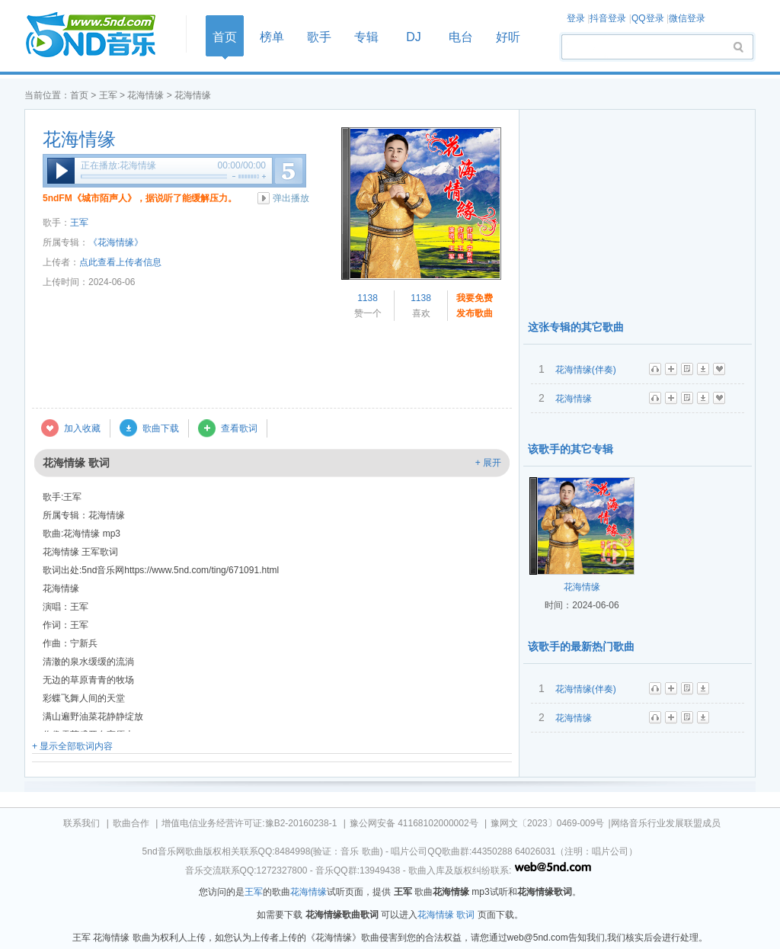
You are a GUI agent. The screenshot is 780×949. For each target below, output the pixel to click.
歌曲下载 (160, 428)
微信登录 (687, 18)
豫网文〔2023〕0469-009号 (547, 823)
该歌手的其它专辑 (570, 449)
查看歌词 (239, 428)
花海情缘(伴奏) (585, 369)
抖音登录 (608, 18)
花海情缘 (145, 95)
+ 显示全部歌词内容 (72, 746)
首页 (100, 35)
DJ (413, 36)
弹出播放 (291, 198)
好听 (508, 36)
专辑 (366, 36)
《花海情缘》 (115, 242)
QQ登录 (647, 18)
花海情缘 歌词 (446, 914)
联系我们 (81, 823)
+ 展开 (488, 462)
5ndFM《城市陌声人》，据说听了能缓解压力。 (140, 198)
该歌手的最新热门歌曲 (581, 646)
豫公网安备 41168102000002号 (414, 823)
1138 (367, 298)
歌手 (319, 36)
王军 (108, 95)
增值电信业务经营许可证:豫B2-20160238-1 (249, 823)
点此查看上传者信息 (120, 262)
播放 (61, 171)
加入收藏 (82, 428)
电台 (461, 36)
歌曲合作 (131, 823)
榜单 (272, 36)
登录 (576, 18)
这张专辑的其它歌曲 (576, 327)
